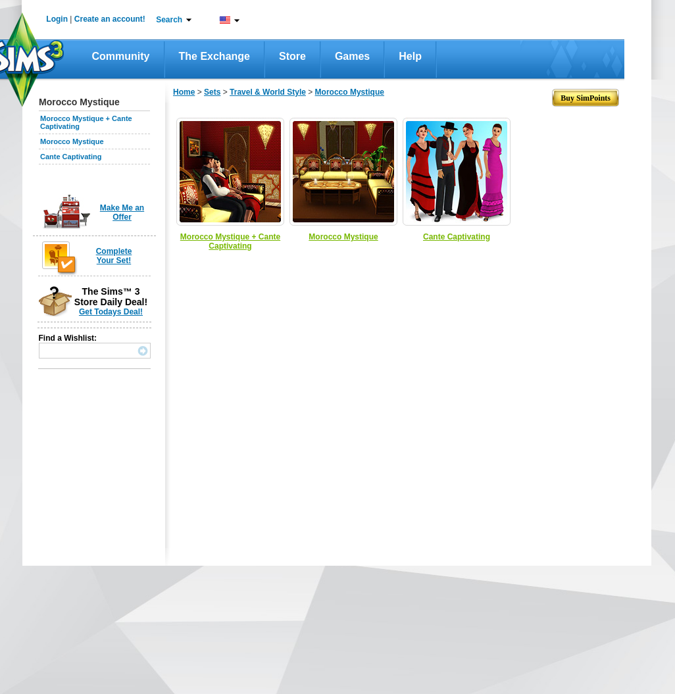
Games (352, 56)
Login (57, 19)
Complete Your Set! (114, 256)
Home (184, 92)
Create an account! (109, 19)
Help (410, 56)
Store (292, 56)
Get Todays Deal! (111, 311)
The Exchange (214, 56)
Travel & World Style (268, 92)
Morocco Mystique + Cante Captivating (230, 241)
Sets (212, 92)
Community (121, 56)
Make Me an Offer (122, 212)
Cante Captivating (71, 157)
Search (169, 19)
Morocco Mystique (72, 141)
